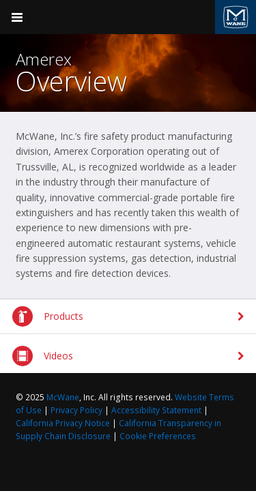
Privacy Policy (76, 410)
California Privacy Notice (63, 423)
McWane (62, 397)
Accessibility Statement (156, 410)
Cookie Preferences (157, 436)
